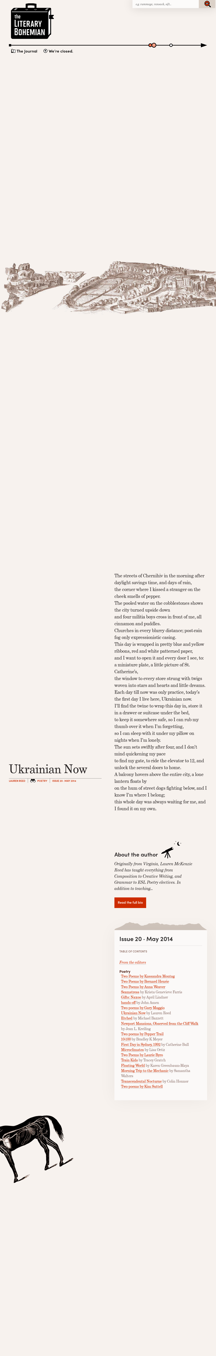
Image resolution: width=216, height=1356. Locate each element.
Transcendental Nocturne (141, 1081)
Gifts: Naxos (131, 997)
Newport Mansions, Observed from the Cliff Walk (159, 1023)
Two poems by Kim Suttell (142, 1086)
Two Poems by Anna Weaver (143, 987)
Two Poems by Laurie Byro (142, 1055)
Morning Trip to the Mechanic (145, 1070)
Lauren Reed (17, 781)
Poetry (42, 781)
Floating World (133, 1065)
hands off (128, 1002)
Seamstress (130, 992)
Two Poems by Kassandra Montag (148, 976)
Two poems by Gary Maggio (143, 1008)
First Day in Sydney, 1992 (140, 1044)
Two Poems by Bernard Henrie (145, 981)
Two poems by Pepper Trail (142, 1034)
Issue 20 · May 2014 (64, 781)
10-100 (126, 1039)
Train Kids (129, 1060)
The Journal (27, 51)
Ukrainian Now (133, 1013)
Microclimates (132, 1050)
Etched (126, 1018)
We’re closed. (61, 51)
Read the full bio (130, 902)
